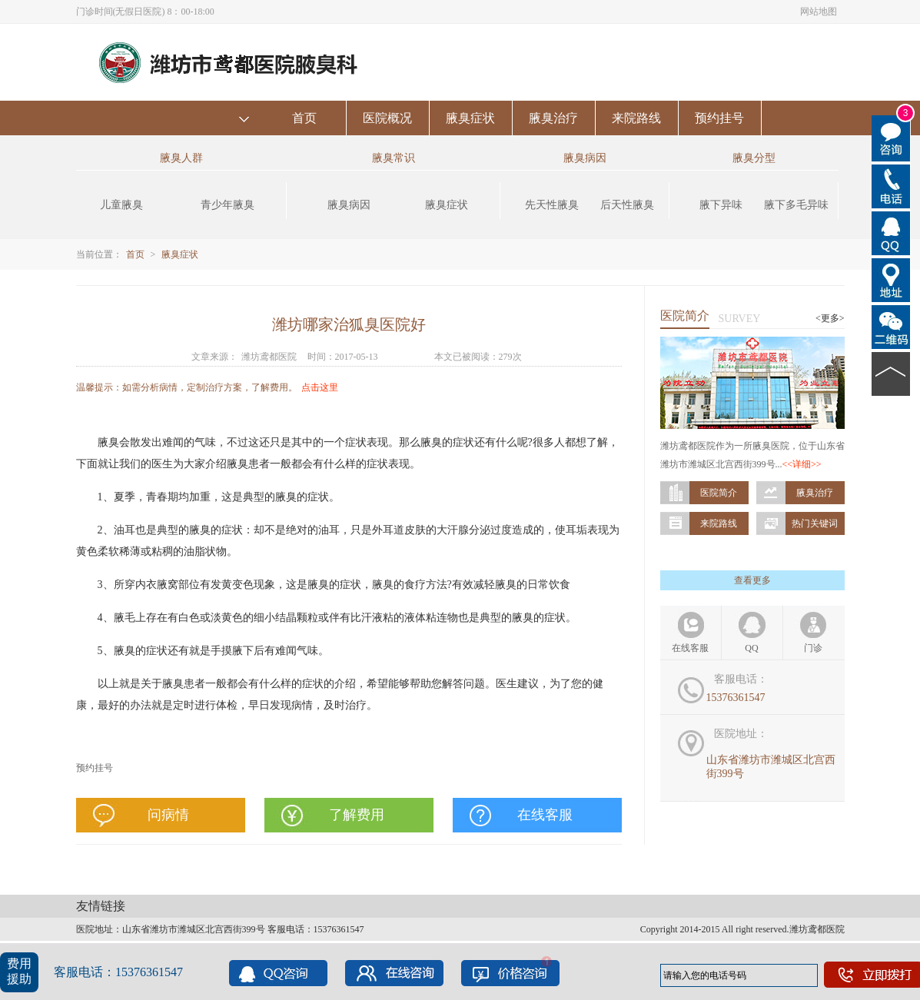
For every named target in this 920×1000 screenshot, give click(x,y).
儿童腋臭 (121, 205)
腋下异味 (720, 205)
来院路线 (636, 118)
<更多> (830, 318)
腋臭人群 (181, 158)
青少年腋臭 (227, 205)
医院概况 (387, 118)
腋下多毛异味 (796, 205)
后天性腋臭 (627, 205)
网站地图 (818, 11)
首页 (304, 118)
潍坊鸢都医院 (269, 356)
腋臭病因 (348, 205)
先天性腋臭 (552, 205)
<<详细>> (802, 464)
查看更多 (752, 580)
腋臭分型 (754, 158)
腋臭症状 (470, 118)
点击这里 (319, 387)
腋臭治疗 (553, 118)
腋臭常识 (393, 158)
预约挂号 (719, 118)
